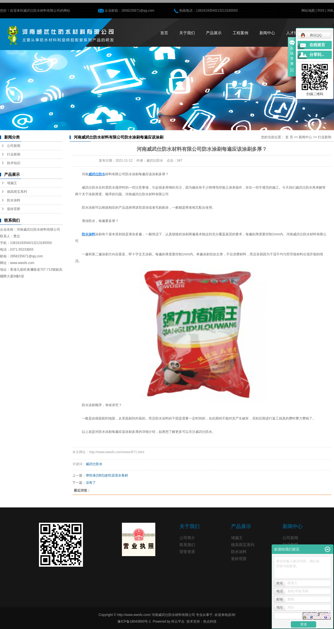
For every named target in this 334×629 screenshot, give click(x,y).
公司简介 (187, 538)
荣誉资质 (187, 551)
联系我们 (187, 544)
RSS (321, 11)
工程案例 (240, 33)
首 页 (289, 137)
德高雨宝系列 (17, 192)
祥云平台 (178, 621)
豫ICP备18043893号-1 (134, 621)
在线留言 (317, 45)
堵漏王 (12, 183)
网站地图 (308, 11)
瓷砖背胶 (13, 209)
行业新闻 (13, 154)
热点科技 (210, 621)
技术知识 (13, 163)
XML (330, 11)
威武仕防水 (94, 464)
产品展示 (214, 33)
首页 (164, 33)
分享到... (317, 55)
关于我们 (187, 33)
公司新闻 (13, 146)
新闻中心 (267, 33)
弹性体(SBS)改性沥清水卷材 (107, 475)
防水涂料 (13, 200)
